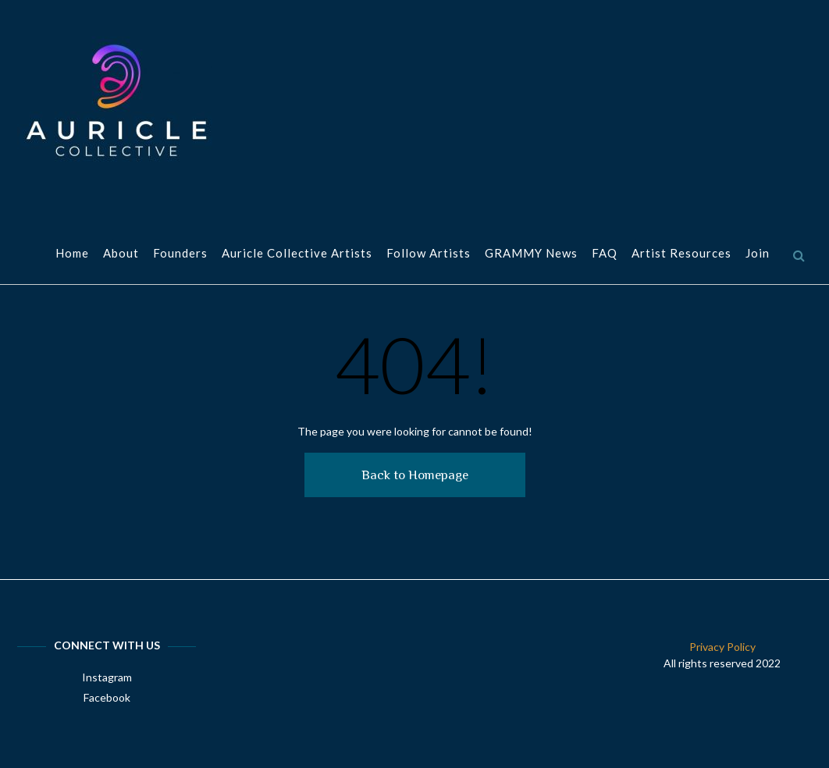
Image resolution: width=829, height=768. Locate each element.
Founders (180, 254)
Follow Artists (428, 254)
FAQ (604, 254)
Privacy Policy (722, 646)
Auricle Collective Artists (297, 254)
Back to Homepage (414, 475)
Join (757, 254)
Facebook (107, 697)
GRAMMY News (531, 254)
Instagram (107, 677)
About (121, 254)
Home (72, 254)
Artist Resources (681, 254)
